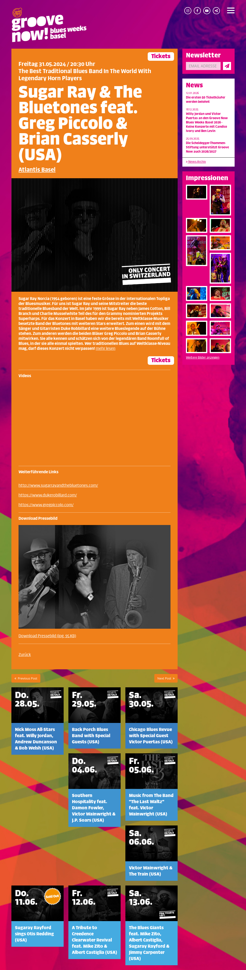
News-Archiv (196, 161)
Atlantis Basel (37, 170)
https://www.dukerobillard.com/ (48, 495)
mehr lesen (105, 349)
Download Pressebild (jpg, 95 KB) (47, 636)
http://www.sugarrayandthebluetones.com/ (58, 485)
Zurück (25, 655)
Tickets (160, 56)
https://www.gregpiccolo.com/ (46, 505)
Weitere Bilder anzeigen (202, 357)
